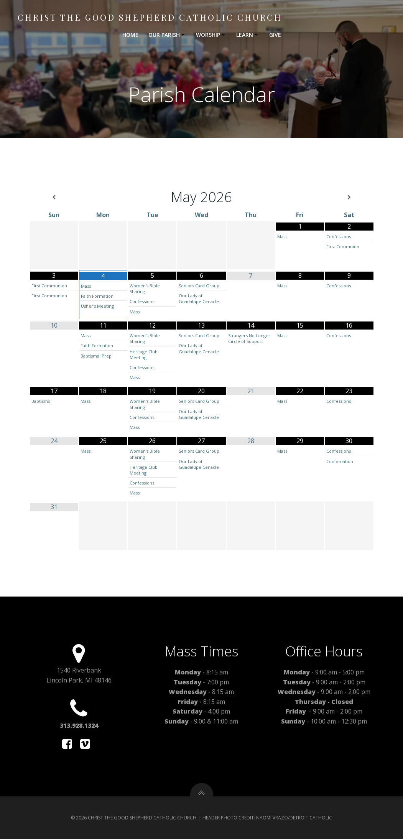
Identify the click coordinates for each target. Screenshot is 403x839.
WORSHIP (211, 34)
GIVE (275, 34)
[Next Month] (349, 197)
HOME (130, 34)
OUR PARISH (167, 34)
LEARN (247, 34)
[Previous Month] (54, 197)
